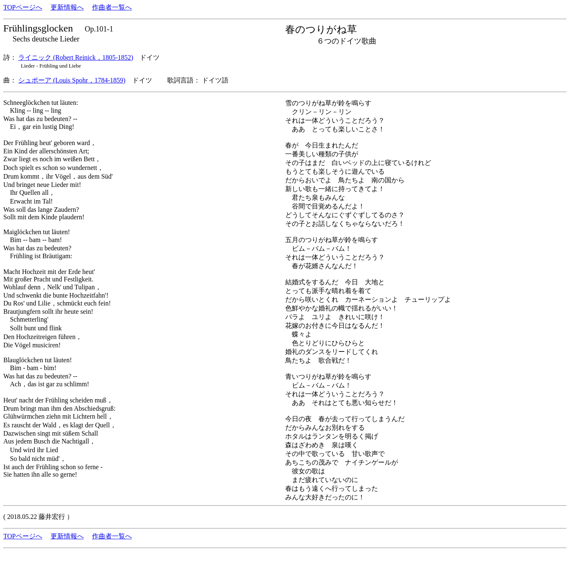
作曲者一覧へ (112, 7)
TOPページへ (22, 7)
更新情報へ (67, 7)
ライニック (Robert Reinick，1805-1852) (75, 57)
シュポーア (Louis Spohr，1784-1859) (72, 80)
